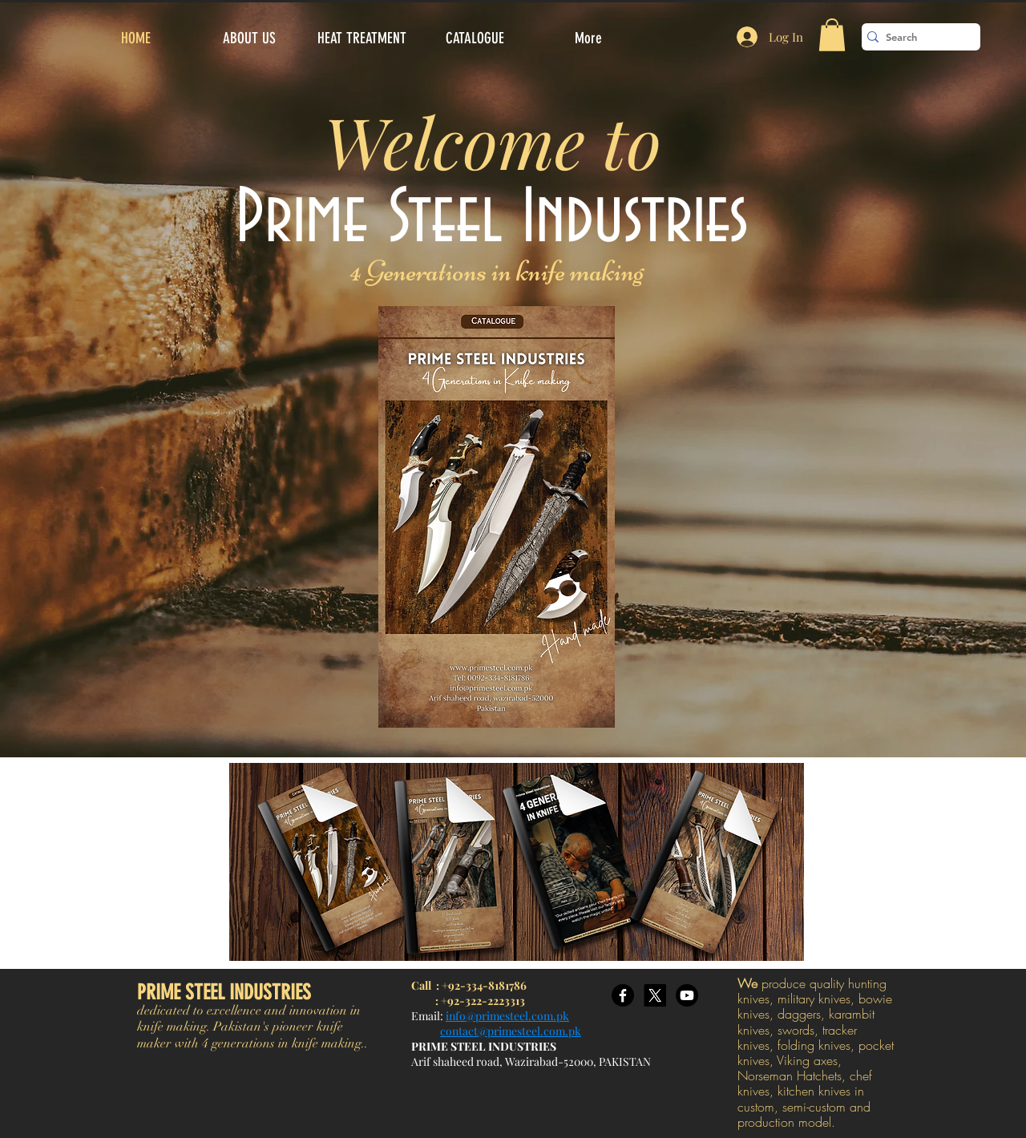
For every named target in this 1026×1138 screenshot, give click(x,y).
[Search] (916, 36)
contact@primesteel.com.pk (510, 1031)
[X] (655, 995)
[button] (832, 34)
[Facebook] (623, 995)
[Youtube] (687, 995)
